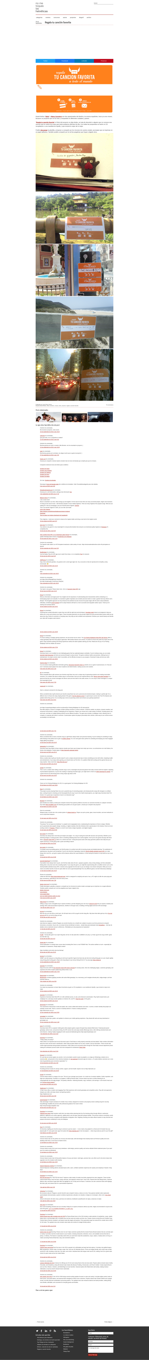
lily (40, 672)
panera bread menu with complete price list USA (52, 1216)
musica (56, 405)
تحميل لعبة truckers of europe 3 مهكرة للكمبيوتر (61, 1208)
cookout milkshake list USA (47, 1263)
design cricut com (44, 884)
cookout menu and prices (46, 1247)
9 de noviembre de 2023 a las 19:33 (49, 583)
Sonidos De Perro (44, 474)
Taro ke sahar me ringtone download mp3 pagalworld (53, 515)
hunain (42, 1074)
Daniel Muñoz (43, 405)
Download (42, 513)
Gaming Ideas (43, 663)
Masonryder (43, 975)
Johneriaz (42, 1191)
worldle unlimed (66, 738)
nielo (60, 405)
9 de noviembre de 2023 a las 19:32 (49, 573)
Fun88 (41, 934)
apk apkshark (74, 1059)
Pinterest (103, 61)
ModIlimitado (43, 552)
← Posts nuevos (40, 1322)
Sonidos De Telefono (45, 472)
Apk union (42, 1204)
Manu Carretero (56, 116)
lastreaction (43, 746)
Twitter (45, 61)
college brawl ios (71, 812)
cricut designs (43, 892)
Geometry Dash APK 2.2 (49, 839)
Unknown (42, 435)
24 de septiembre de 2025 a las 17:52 (50, 971)
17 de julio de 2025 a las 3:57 (47, 929)
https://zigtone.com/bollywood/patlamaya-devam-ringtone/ (55, 511)
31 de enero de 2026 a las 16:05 (48, 1123)
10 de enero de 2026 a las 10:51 (48, 1084)
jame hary (42, 525)
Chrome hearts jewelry (48, 1082)
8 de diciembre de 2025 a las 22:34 (49, 1051)
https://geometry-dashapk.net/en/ (69, 750)
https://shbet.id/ (97, 960)
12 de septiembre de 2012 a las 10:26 (50, 447)
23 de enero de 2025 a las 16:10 (48, 764)
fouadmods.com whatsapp (64, 536)
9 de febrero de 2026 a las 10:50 (48, 1133)
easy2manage (43, 1100)
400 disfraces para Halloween (44, 1337)
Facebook (65, 61)
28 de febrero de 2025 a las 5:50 (48, 806)
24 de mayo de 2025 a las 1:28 (48, 880)
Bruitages (104, 527)
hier (71, 492)
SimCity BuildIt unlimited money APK (95, 851)
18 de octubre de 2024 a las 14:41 (49, 606)
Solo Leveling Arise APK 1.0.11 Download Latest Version (54, 534)
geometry (42, 966)
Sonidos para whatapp (46, 470)
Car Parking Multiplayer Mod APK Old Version (96, 637)
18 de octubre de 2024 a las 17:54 (49, 647)
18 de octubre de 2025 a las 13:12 (49, 1001)
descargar (44, 130)
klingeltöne (102, 925)
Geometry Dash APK (72, 589)
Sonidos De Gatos (44, 468)
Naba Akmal (43, 901)
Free (81, 554)
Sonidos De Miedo (45, 476)
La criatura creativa (68, 1335)
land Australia (55, 602)
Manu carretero (50, 405)
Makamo (65, 1349)
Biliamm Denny (44, 498)
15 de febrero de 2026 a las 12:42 (49, 1171)
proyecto (64, 405)
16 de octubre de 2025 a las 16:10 (49, 991)
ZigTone (77, 505)
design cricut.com (44, 890)
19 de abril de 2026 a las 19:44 (48, 1270)
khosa (41, 595)
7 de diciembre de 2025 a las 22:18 (49, 1034)
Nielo (47, 116)
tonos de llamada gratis (53, 484)
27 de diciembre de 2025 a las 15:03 (49, 1070)
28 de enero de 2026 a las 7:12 (48, 1107)
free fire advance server (78, 696)
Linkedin (84, 61)
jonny (41, 1026)
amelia (41, 767)
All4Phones (43, 560)
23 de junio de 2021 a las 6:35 (48, 531)
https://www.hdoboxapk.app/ (58, 876)
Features (52, 828)
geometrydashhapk (45, 861)
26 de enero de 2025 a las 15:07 (48, 775)
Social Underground (68, 1342)
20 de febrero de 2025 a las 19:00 (49, 785)
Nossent (42, 1055)
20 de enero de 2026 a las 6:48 (48, 1096)
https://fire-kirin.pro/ (62, 762)
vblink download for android (103, 771)
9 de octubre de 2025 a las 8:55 (48, 981)
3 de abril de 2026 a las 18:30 (47, 1201)
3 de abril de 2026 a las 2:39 (47, 1187)
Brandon (42, 800)
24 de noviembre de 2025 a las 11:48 (49, 1022)
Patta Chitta (82, 1047)
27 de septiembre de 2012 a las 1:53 (49, 455)
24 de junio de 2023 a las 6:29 (48, 556)
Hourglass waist (89, 612)
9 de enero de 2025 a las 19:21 (48, 699)
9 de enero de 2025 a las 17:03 (48, 682)
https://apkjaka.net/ (74, 1131)
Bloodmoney (43, 977)
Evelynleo (42, 1037)
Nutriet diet (43, 942)
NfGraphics (66, 1337)
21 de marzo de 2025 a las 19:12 (48, 818)
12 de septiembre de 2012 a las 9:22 (49, 439)
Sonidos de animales (50, 480)
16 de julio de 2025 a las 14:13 (48, 917)
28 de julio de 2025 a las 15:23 (48, 952)
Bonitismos (66, 1344)
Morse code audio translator (101, 676)
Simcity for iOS (93, 903)
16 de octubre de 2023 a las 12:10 (49, 565)
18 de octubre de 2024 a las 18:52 (49, 659)
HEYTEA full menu (45, 1177)
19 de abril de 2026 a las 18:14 (48, 1257)
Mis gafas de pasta (68, 1346)
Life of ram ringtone (45, 509)
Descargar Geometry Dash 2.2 (77, 665)
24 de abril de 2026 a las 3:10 (47, 1286)
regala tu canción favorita (72, 405)
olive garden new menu (46, 1276)
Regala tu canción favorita (58, 22)
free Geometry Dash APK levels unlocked (64, 967)
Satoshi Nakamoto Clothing (47, 1166)
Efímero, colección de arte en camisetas (47, 1347)
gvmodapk (42, 1016)
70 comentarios (109, 404)
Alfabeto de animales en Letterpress (46, 1344)
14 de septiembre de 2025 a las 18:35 (50, 962)
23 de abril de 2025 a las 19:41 (48, 843)
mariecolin (42, 686)
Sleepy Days (66, 1351)
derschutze (43, 1004)
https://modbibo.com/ (51, 804)
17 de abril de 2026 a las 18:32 (48, 1226)
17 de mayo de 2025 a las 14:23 (48, 870)
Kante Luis (43, 459)
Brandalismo (66, 1332)
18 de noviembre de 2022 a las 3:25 (49, 548)
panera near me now (45, 1232)
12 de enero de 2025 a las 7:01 (48, 731)
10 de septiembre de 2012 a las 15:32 (50, 431)
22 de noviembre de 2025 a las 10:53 (49, 1012)
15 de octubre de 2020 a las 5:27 (48, 521)
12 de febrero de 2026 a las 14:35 (49, 1142)
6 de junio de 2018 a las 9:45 (47, 486)
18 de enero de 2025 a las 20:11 (48, 752)
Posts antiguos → (109, 1322)
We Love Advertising (68, 1339)
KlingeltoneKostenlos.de (46, 490)
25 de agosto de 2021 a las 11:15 (48, 538)
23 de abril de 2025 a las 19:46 (48, 857)
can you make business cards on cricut (50, 896)
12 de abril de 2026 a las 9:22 (47, 1210)
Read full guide (79, 999)
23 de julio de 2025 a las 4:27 (47, 938)
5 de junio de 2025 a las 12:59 (48, 898)
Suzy (41, 1127)
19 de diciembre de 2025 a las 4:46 (49, 1063)
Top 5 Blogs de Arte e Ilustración (45, 1342)
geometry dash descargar (46, 655)
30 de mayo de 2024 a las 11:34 (48, 591)
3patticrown (43, 1088)
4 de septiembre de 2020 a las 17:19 (49, 494)
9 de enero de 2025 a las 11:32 (48, 668)
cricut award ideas (44, 894)
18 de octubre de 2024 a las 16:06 (49, 632)
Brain (41, 789)
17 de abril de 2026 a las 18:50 (48, 1241)
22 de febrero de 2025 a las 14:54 (49, 797)
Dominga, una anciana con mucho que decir (48, 1340)
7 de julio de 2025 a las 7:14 (47, 907)
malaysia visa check (45, 1113)
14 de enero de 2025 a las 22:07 (48, 742)
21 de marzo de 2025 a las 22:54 (48, 830)
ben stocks (43, 833)
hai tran (42, 911)
